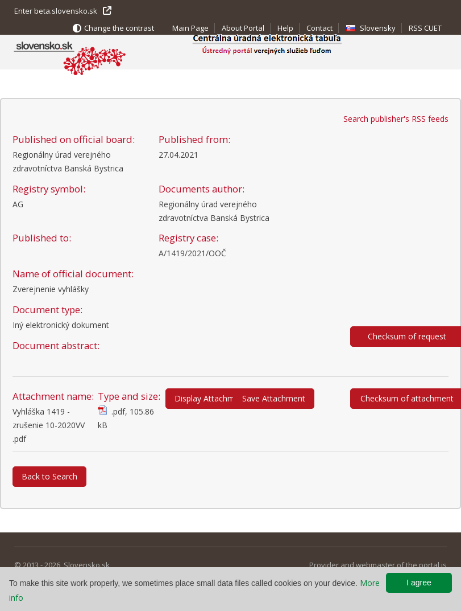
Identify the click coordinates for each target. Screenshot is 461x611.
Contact (319, 28)
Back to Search (49, 476)
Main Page (190, 28)
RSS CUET (425, 28)
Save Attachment (273, 398)
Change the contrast (119, 28)
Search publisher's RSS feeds (395, 118)
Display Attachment (211, 398)
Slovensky (378, 28)
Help (285, 28)
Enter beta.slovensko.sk (55, 11)
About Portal (243, 28)
